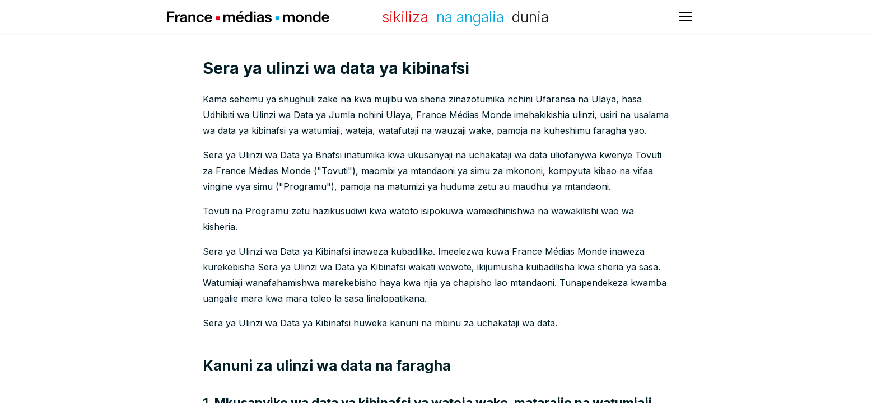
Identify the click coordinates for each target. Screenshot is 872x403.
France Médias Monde (248, 17)
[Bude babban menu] (685, 16)
